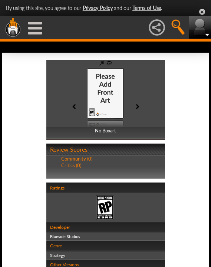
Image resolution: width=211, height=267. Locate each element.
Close (202, 12)
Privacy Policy (98, 8)
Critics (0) (71, 165)
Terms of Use (146, 8)
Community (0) (76, 159)
